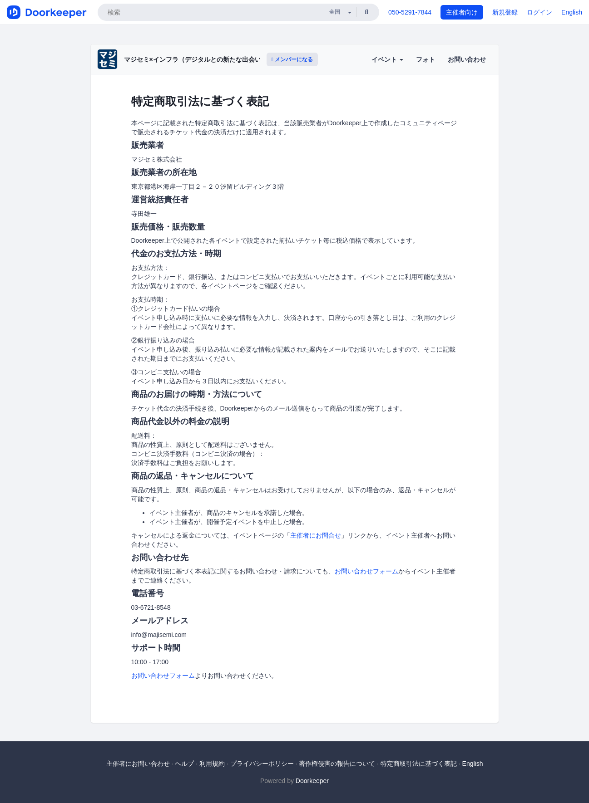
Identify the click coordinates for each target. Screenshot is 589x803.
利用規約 (212, 763)
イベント (387, 59)
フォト (425, 59)
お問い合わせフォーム (366, 571)
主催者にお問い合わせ (138, 763)
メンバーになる (292, 59)
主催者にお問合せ (315, 535)
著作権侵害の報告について (337, 763)
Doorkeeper (312, 780)
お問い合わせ (467, 59)
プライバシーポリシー (262, 763)
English (571, 12)
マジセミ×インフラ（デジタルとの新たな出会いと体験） (205, 59)
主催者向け (462, 12)
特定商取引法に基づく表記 (419, 763)
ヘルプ (184, 763)
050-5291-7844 (409, 12)
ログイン (539, 12)
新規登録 (505, 12)
